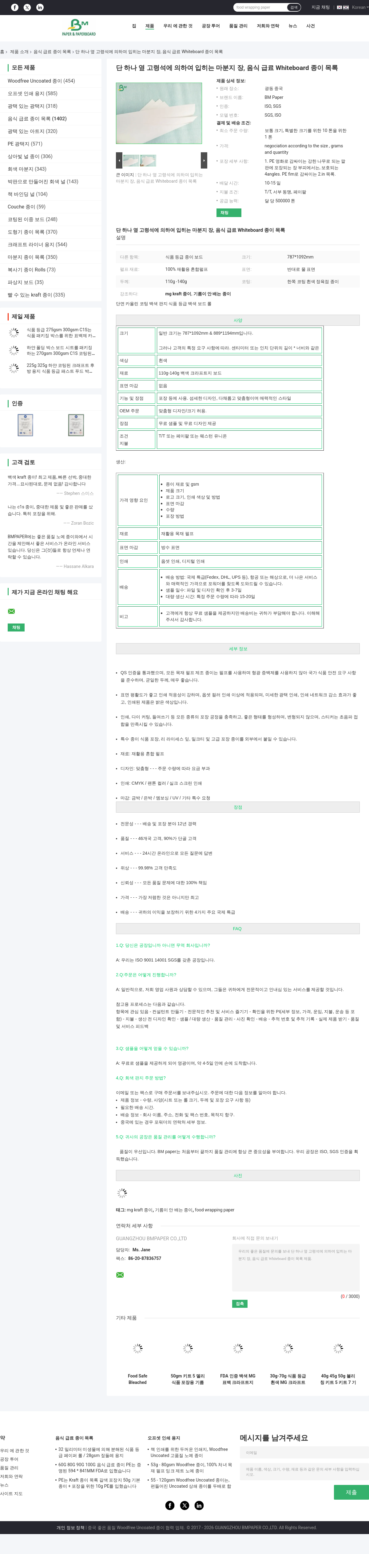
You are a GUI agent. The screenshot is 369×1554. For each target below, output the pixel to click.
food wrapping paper (215, 1209)
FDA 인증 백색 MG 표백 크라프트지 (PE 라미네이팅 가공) (237, 1379)
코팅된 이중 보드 (26, 219)
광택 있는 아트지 (26, 131)
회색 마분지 (21, 169)
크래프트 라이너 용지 (31, 244)
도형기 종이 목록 (26, 232)
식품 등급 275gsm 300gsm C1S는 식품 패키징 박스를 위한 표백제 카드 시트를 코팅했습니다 (59, 335)
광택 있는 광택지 (26, 106)
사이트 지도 (11, 1493)
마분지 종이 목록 (26, 257)
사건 (310, 25)
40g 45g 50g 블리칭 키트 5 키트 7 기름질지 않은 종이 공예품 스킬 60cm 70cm (338, 1379)
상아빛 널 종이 (24, 156)
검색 (294, 7)
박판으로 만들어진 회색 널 (36, 182)
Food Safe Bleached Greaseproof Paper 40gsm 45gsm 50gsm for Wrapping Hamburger (137, 1379)
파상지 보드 (21, 282)
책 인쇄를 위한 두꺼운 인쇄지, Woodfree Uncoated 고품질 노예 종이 (189, 1452)
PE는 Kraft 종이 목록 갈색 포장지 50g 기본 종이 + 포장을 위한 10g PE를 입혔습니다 (99, 1483)
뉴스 (292, 25)
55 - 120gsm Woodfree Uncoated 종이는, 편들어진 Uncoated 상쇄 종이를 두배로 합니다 (191, 1484)
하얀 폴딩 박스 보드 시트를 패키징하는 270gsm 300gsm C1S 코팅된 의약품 (59, 353)
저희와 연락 (268, 25)
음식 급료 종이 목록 (52, 51)
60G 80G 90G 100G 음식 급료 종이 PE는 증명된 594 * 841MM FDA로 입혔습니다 (99, 1467)
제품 (149, 25)
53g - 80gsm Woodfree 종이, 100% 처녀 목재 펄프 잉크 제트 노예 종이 (191, 1467)
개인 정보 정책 (71, 1527)
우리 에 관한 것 (177, 25)
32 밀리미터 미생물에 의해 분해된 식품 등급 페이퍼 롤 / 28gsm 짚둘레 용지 (98, 1452)
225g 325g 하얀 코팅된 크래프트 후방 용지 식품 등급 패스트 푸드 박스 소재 (60, 371)
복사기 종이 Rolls (27, 270)
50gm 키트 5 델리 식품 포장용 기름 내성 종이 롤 (188, 1379)
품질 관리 (238, 25)
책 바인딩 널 (21, 194)
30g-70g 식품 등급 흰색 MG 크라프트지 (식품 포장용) (288, 1379)
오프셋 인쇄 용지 (26, 93)
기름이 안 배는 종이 (173, 1209)
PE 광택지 (19, 144)
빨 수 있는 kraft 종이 (30, 295)
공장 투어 (211, 25)
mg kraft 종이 (140, 1209)
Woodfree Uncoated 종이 (35, 81)
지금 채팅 (320, 7)
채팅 (224, 212)
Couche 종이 (21, 207)
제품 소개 (19, 51)
